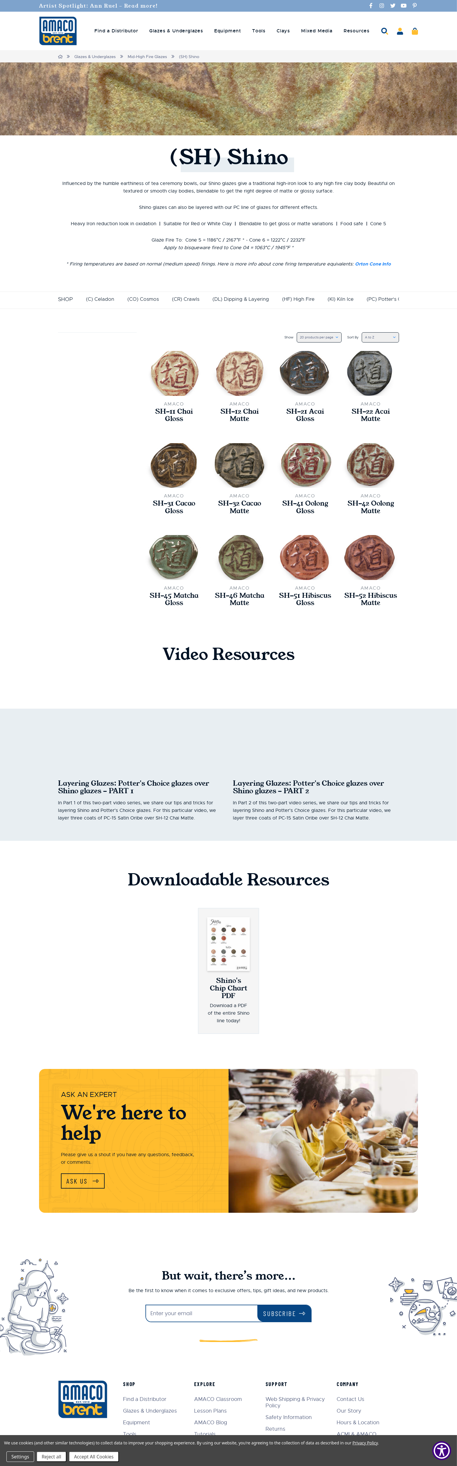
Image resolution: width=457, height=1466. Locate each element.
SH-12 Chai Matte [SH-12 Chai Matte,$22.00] (239, 415)
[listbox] (314, 337)
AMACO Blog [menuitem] (212, 1424)
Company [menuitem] (348, 1386)
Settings (20, 1456)
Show (281, 337)
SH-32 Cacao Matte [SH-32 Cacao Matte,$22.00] (239, 508)
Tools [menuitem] (259, 31)
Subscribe (279, 1315)
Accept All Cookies (94, 1456)
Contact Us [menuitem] (351, 1401)
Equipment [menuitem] (227, 31)
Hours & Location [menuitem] (358, 1424)
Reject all (51, 1456)
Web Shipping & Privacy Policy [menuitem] (296, 1404)
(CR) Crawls (187, 299)
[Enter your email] (201, 1315)
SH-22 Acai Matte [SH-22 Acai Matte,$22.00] (371, 415)
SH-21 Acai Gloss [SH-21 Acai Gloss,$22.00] (305, 415)
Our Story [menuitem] (349, 1412)
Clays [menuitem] (283, 31)
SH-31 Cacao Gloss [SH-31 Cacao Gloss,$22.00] (174, 508)
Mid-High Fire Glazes (147, 56)
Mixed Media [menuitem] (317, 31)
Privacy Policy (365, 1443)
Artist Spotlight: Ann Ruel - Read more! (102, 6)
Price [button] (97, 340)
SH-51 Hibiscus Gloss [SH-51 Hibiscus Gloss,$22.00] (305, 600)
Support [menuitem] (277, 1386)
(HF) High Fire (304, 299)
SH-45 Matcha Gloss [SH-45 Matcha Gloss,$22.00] (173, 600)
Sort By (349, 337)
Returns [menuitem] (276, 1430)
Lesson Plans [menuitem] (212, 1412)
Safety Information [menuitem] (289, 1419)
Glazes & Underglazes (95, 56)
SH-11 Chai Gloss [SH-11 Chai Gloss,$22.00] (174, 415)
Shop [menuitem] (131, 1386)
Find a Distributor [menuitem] (116, 31)
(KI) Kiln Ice (347, 299)
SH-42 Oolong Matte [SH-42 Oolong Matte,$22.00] (370, 508)
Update (74, 375)
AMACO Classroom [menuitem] (220, 1401)
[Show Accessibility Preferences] (441, 1450)
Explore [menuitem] (206, 1386)
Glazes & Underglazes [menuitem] (176, 31)
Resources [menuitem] (357, 31)
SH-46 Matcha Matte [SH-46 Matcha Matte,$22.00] (239, 600)
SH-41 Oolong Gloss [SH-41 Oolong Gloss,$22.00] (305, 508)
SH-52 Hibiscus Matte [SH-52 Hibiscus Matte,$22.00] (370, 600)
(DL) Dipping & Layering (244, 299)
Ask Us (78, 1182)
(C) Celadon (100, 299)
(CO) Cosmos (144, 299)
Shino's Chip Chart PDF (228, 989)
